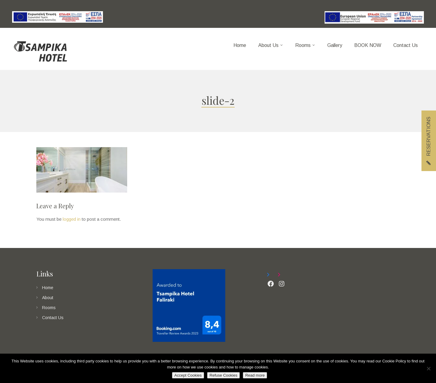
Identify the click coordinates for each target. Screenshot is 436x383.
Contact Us (53, 317)
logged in (72, 219)
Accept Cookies (188, 375)
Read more (255, 375)
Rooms (49, 307)
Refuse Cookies (223, 375)
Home (47, 287)
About (47, 297)
